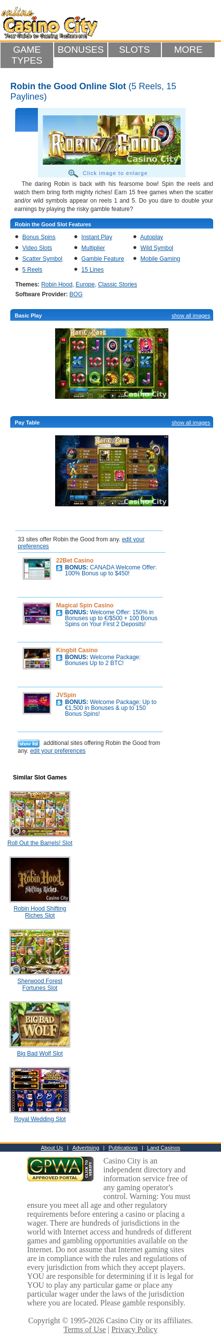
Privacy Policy (134, 1329)
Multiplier (93, 248)
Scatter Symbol (42, 258)
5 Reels (32, 269)
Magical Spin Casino (85, 605)
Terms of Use (84, 1329)
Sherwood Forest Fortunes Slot (39, 984)
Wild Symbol (156, 248)
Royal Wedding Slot (39, 1119)
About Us (52, 1148)
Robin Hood (56, 284)
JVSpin (66, 695)
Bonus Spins (38, 237)
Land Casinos (163, 1148)
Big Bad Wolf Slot (40, 1053)
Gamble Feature (102, 258)
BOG (76, 294)
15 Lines (92, 269)
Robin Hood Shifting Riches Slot (40, 912)
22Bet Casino (75, 560)
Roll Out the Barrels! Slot (39, 843)
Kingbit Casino (77, 650)
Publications (123, 1148)
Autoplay (151, 237)
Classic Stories (117, 284)
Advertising (85, 1148)
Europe (85, 284)
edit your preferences (58, 750)
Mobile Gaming (160, 258)
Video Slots (37, 248)
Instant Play (96, 237)
